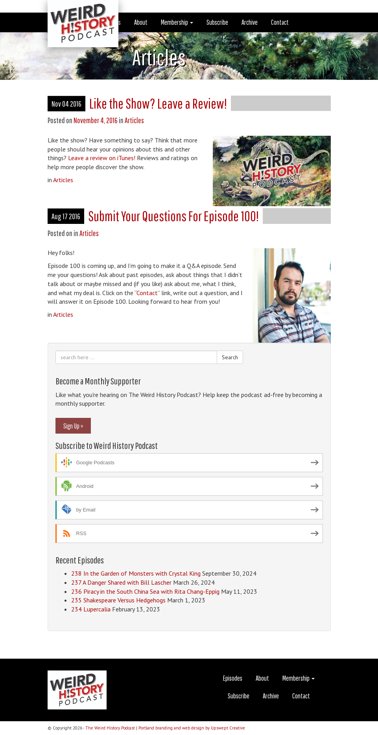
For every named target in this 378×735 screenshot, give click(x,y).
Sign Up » (73, 426)
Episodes (232, 678)
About (141, 22)
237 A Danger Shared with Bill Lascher (121, 582)
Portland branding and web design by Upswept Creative (191, 728)
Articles (134, 120)
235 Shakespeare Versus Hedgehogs (118, 600)
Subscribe (217, 22)
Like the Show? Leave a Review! (158, 103)
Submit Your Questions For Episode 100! (173, 216)
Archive (250, 22)
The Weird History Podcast (110, 728)
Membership (177, 22)
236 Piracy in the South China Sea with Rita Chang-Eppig (145, 591)
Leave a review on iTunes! (101, 158)
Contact (280, 22)
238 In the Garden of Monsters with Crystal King (136, 573)
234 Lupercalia (91, 609)
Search (230, 357)
